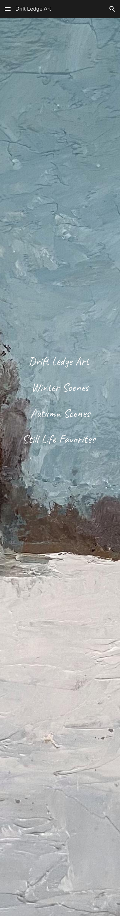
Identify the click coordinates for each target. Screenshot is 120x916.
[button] (7, 9)
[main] (60, 467)
